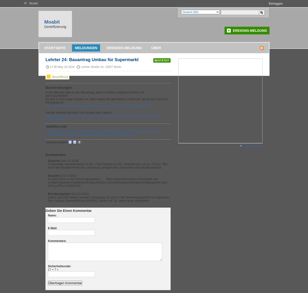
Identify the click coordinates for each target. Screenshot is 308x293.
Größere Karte (252, 146)
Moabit (33, 3)
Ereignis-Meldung (250, 31)
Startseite (54, 48)
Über (156, 48)
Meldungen (86, 48)
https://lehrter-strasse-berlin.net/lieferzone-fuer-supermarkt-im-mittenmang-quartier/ (98, 106)
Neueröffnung (57, 76)
